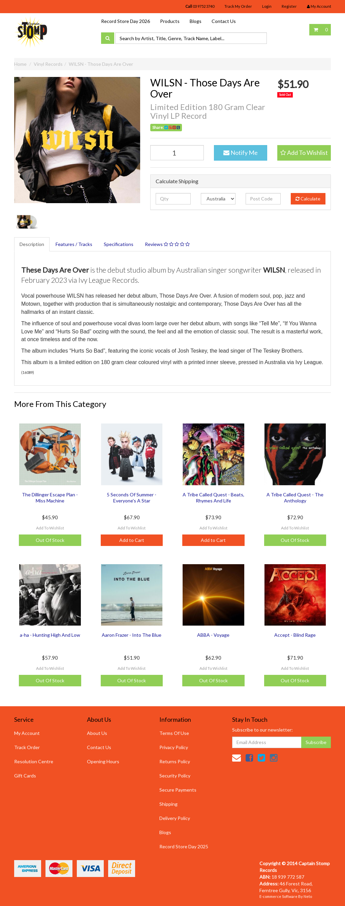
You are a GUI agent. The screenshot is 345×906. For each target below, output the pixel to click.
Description (32, 244)
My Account (27, 733)
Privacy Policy (173, 747)
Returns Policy (174, 761)
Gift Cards (25, 775)
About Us (97, 733)
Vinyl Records (48, 64)
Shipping (168, 804)
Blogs (195, 21)
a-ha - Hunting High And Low (50, 635)
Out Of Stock (50, 540)
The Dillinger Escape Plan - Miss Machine (50, 497)
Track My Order (238, 6)
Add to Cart (131, 540)
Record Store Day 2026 (125, 21)
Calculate (307, 198)
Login (267, 6)
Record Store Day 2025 (183, 846)
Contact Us (224, 21)
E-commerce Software (278, 896)
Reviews (167, 244)
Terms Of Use (174, 733)
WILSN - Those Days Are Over (101, 64)
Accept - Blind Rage (295, 635)
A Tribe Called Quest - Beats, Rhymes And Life (213, 497)
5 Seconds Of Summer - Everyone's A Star (131, 497)
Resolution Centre (33, 761)
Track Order (27, 747)
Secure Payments (177, 790)
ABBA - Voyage (213, 635)
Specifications (118, 244)
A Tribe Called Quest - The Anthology (294, 497)
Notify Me (240, 152)
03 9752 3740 (199, 6)
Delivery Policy (174, 818)
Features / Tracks (74, 244)
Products (170, 21)
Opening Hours (103, 761)
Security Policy (174, 775)
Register (289, 6)
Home (20, 64)
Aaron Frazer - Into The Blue (131, 635)
